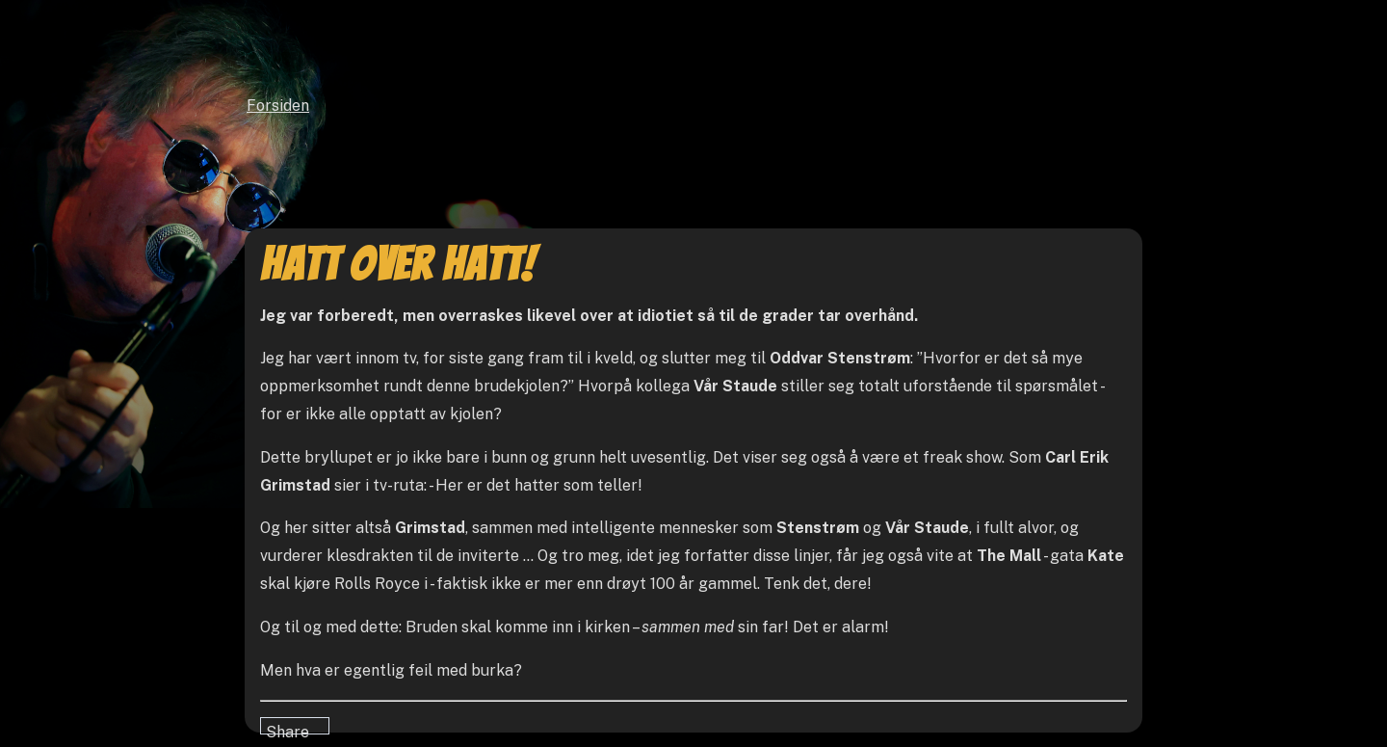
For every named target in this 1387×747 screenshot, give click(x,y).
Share (287, 728)
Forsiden (278, 105)
